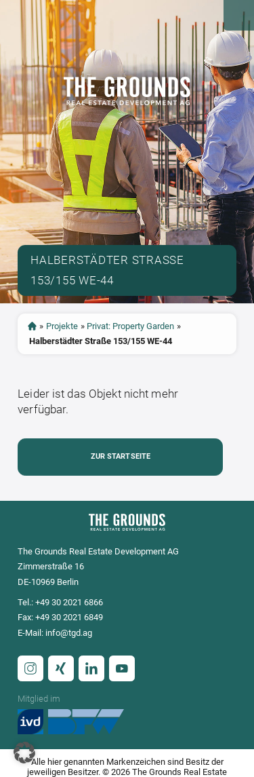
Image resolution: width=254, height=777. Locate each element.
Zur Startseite (121, 456)
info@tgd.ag (68, 633)
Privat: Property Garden (130, 326)
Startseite (32, 326)
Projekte (62, 326)
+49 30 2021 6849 (69, 617)
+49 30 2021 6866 (69, 602)
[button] (24, 752)
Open (239, 15)
